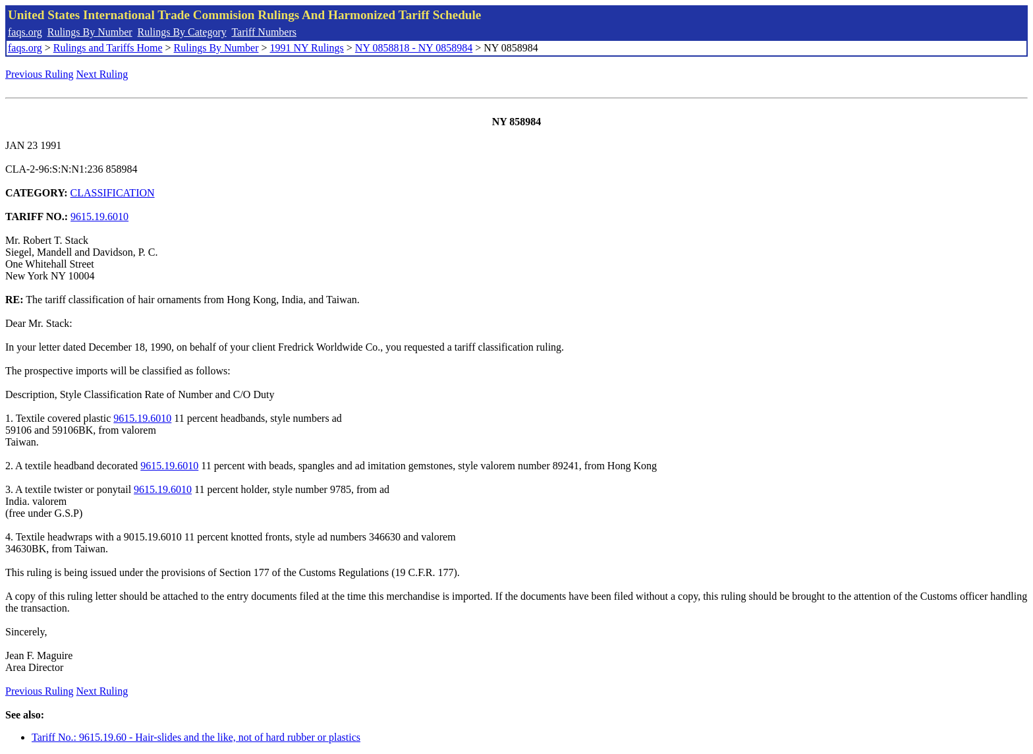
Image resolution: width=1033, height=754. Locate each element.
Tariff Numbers (263, 32)
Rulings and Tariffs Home (108, 47)
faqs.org (25, 32)
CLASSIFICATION (112, 192)
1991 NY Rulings (307, 47)
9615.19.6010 (99, 216)
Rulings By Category (182, 32)
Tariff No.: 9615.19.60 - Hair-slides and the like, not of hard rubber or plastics (196, 737)
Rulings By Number (89, 32)
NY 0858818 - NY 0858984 (413, 47)
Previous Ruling (39, 74)
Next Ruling (102, 74)
